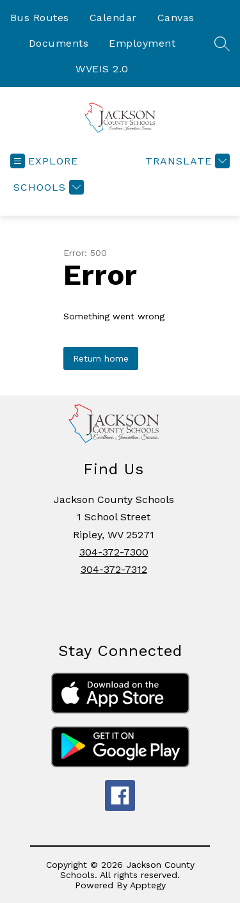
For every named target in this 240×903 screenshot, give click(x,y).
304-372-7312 (114, 569)
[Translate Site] (186, 161)
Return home (101, 358)
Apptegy (148, 885)
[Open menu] (44, 161)
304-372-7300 (113, 552)
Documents (59, 43)
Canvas (176, 18)
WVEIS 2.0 (102, 69)
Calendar (113, 18)
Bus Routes (39, 18)
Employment (142, 43)
